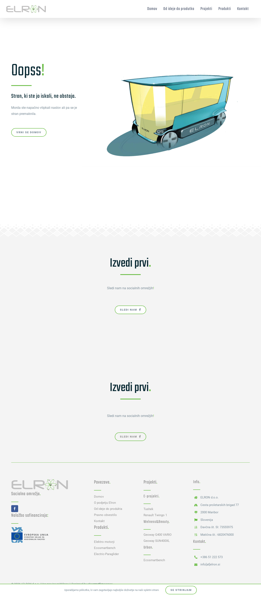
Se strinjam (181, 590)
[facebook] (14, 508)
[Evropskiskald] (29, 528)
